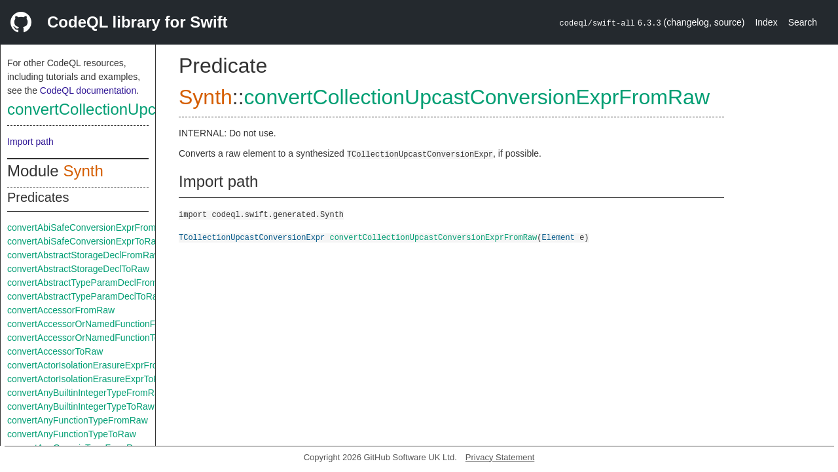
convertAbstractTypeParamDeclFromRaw (91, 282)
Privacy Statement (500, 457)
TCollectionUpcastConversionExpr (252, 237)
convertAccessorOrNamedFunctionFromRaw (98, 324)
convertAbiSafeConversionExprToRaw (84, 241)
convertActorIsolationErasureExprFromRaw (95, 365)
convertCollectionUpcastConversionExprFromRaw (477, 97)
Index (766, 22)
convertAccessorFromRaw (61, 310)
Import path (30, 141)
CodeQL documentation (88, 90)
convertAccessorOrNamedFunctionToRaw (92, 337)
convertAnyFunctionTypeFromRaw (77, 420)
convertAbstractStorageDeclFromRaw (84, 255)
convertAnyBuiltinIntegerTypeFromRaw (86, 392)
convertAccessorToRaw (55, 351)
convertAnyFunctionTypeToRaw (71, 434)
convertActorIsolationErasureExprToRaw (89, 379)
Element (557, 237)
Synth (83, 171)
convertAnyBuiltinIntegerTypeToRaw (81, 406)
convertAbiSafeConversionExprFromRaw (90, 227)
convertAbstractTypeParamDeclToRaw (85, 296)
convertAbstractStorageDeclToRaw (78, 269)
